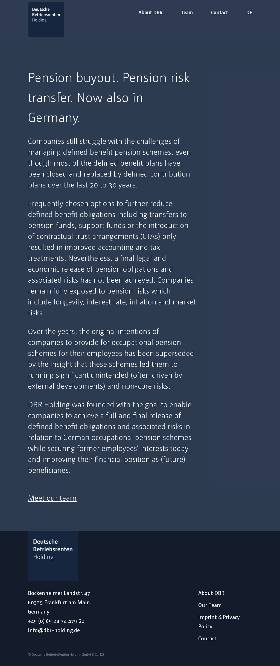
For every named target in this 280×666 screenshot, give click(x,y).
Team (187, 12)
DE (249, 12)
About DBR (150, 12)
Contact (219, 12)
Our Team (210, 604)
